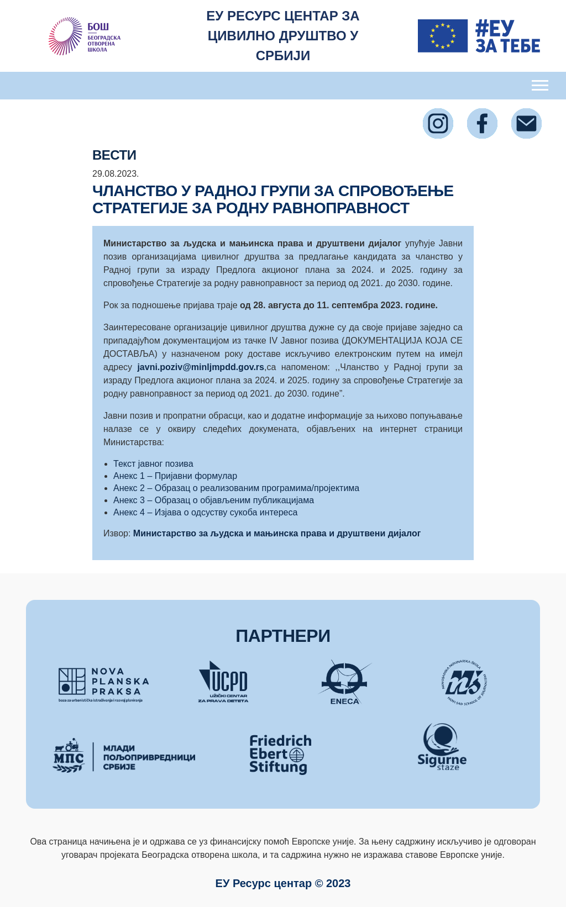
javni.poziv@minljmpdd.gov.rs (200, 367)
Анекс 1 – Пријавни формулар (175, 476)
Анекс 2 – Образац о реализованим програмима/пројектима (236, 488)
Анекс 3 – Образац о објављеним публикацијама (213, 500)
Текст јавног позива (153, 463)
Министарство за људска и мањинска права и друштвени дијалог (277, 533)
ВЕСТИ (114, 154)
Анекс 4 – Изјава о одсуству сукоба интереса (205, 512)
